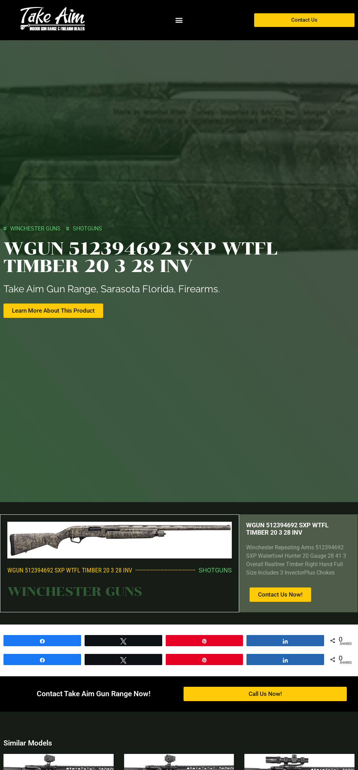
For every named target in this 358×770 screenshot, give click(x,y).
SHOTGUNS (87, 228)
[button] (179, 20)
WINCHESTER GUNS (35, 228)
